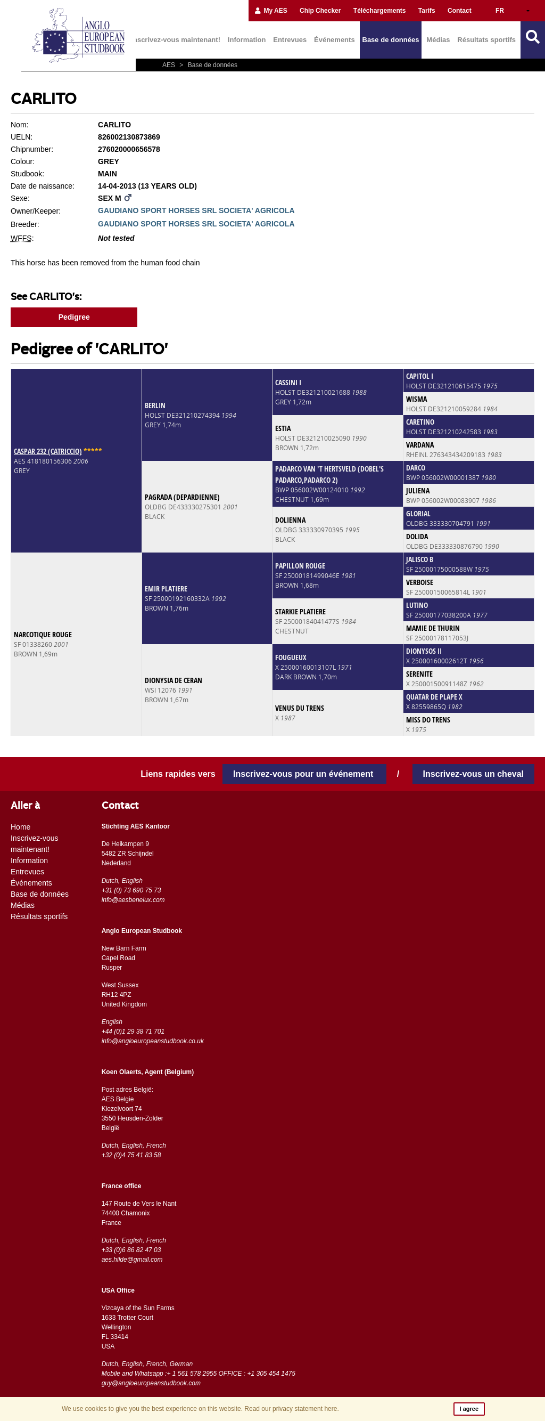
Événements (334, 40)
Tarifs (426, 10)
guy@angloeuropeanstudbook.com (151, 1383)
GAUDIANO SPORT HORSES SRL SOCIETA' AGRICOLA (196, 210)
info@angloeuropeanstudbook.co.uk (153, 1041)
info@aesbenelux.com (133, 900)
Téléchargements (379, 10)
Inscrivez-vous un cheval (473, 773)
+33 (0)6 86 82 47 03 (131, 1250)
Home (20, 827)
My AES (270, 10)
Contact (460, 10)
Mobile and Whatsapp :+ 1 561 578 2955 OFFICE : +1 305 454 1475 (198, 1373)
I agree (469, 1409)
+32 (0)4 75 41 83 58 (131, 1155)
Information (247, 40)
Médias (438, 40)
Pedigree (74, 317)
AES (169, 65)
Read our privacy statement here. (291, 1408)
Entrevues (290, 40)
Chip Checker (320, 10)
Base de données (390, 40)
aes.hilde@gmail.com (132, 1259)
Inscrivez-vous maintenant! (175, 40)
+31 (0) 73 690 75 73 (131, 890)
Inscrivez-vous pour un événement (304, 773)
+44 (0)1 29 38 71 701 (133, 1031)
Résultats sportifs (486, 40)
